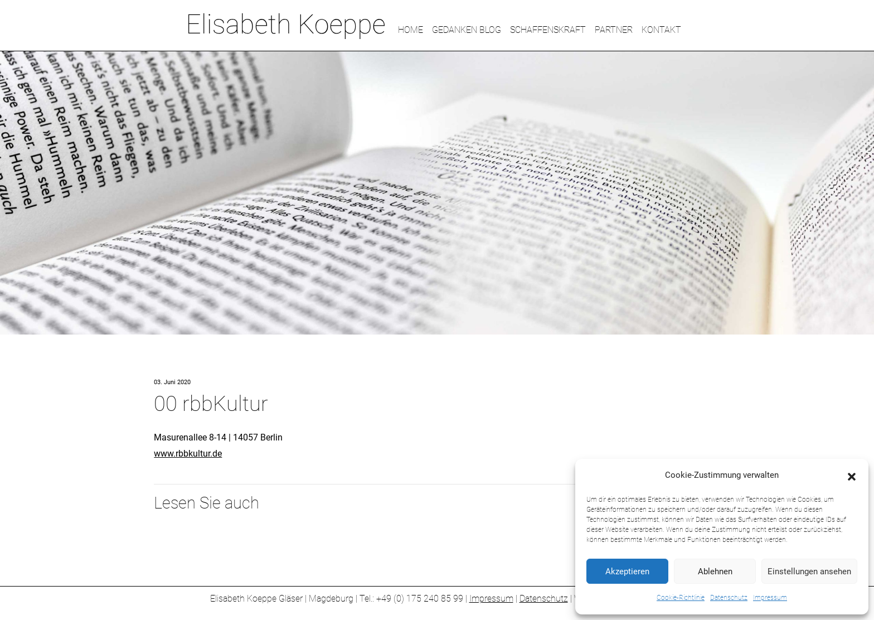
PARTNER (614, 30)
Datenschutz (728, 598)
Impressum (770, 598)
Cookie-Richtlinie (681, 598)
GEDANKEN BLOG (466, 30)
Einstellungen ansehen (809, 571)
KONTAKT (661, 30)
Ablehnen (715, 571)
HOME (410, 30)
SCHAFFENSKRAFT (548, 30)
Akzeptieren (627, 571)
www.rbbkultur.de (188, 453)
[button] (851, 475)
